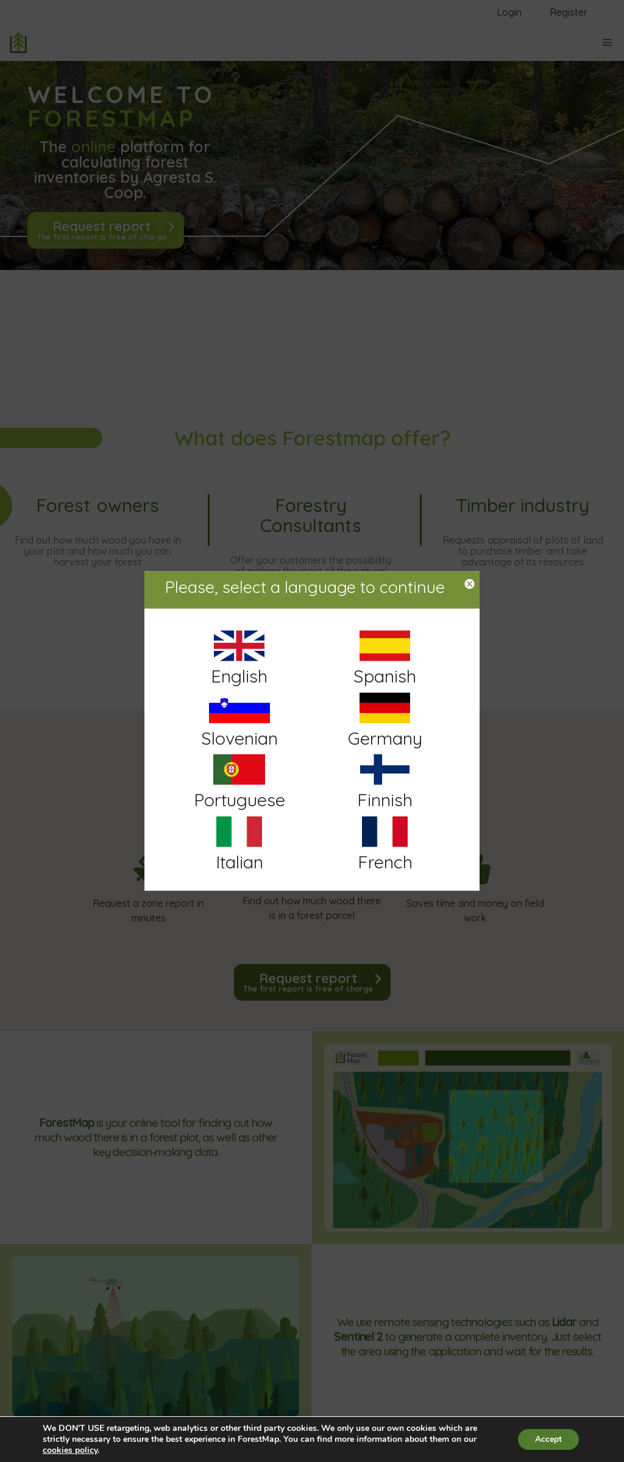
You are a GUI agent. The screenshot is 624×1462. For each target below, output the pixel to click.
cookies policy (70, 1450)
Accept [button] (547, 1439)
